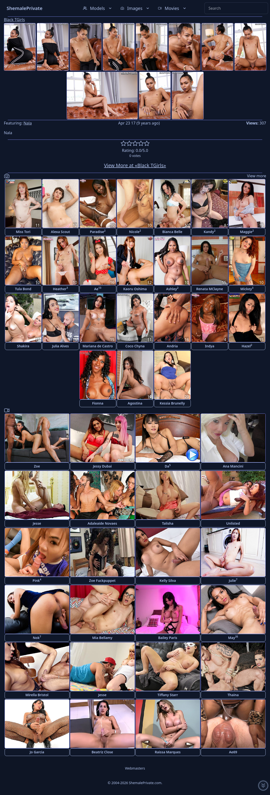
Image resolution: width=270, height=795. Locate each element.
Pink (37, 580)
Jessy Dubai (102, 466)
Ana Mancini (233, 466)
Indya (209, 346)
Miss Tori (23, 231)
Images (135, 8)
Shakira (23, 346)
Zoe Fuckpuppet (102, 580)
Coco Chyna (135, 346)
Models (98, 8)
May (233, 637)
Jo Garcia (37, 752)
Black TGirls (14, 19)
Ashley (172, 288)
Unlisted (233, 523)
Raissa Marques (168, 752)
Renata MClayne (209, 289)
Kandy (210, 231)
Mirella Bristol (36, 695)
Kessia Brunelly (172, 403)
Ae (97, 288)
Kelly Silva (168, 580)
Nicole (135, 231)
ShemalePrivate (24, 8)
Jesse (37, 523)
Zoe (37, 466)
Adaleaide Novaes (102, 523)
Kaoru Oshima (135, 289)
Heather (60, 288)
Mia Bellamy (102, 637)
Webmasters (135, 768)
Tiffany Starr (167, 695)
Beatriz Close (102, 752)
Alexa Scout (60, 231)
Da (167, 465)
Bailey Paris (167, 637)
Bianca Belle (172, 231)
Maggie (247, 231)
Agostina (135, 403)
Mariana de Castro (98, 346)
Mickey (247, 288)
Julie (233, 580)
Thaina (233, 695)
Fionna (97, 403)
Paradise (98, 231)
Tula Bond (23, 289)
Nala (27, 123)
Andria (172, 346)
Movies (172, 8)
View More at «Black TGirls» (135, 165)
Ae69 (233, 752)
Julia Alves (60, 346)
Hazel (247, 345)
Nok (37, 637)
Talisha (167, 523)
